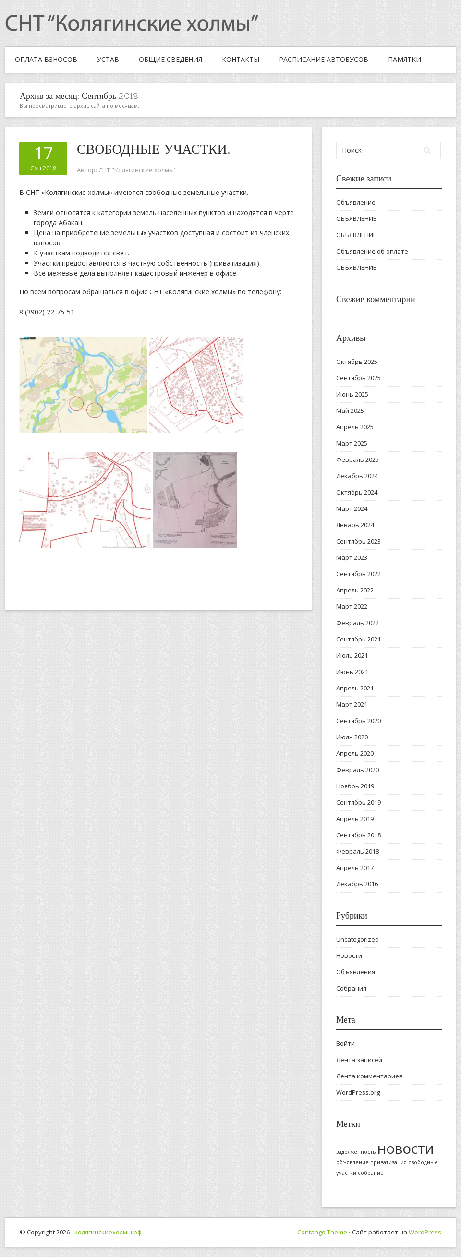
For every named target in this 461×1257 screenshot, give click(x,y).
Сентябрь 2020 (358, 720)
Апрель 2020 (355, 753)
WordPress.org (358, 1092)
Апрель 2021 (355, 688)
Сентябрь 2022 (358, 573)
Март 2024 (351, 508)
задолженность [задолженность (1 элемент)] (356, 1151)
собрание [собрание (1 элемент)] (371, 1173)
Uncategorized (357, 939)
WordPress (425, 1232)
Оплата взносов (46, 59)
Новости (349, 955)
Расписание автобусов (323, 59)
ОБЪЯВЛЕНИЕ (356, 218)
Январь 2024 (355, 524)
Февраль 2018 (357, 851)
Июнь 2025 (352, 394)
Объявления (355, 971)
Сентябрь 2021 (358, 639)
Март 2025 (351, 443)
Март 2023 (351, 557)
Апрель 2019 (355, 818)
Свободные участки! (153, 149)
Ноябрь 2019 (355, 786)
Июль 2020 (352, 737)
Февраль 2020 (357, 769)
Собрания (351, 988)
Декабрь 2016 (357, 884)
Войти (345, 1043)
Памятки (404, 59)
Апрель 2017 (355, 867)
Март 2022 (351, 606)
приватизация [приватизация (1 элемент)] (388, 1162)
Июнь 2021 (352, 671)
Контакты (240, 59)
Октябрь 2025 (356, 361)
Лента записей (359, 1059)
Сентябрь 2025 (358, 378)
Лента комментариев (369, 1076)
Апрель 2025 (355, 427)
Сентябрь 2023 (358, 541)
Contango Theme (322, 1232)
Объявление (356, 202)
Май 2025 (350, 410)
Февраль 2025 (357, 459)
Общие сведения (170, 59)
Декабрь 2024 (357, 475)
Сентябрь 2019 (358, 802)
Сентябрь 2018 (358, 835)
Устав (108, 59)
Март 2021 (351, 704)
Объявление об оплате (372, 251)
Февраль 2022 (357, 622)
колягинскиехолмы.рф (108, 1232)
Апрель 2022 (355, 590)
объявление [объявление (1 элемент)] (352, 1162)
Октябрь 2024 (356, 492)
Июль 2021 (352, 655)
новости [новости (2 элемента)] (405, 1148)
